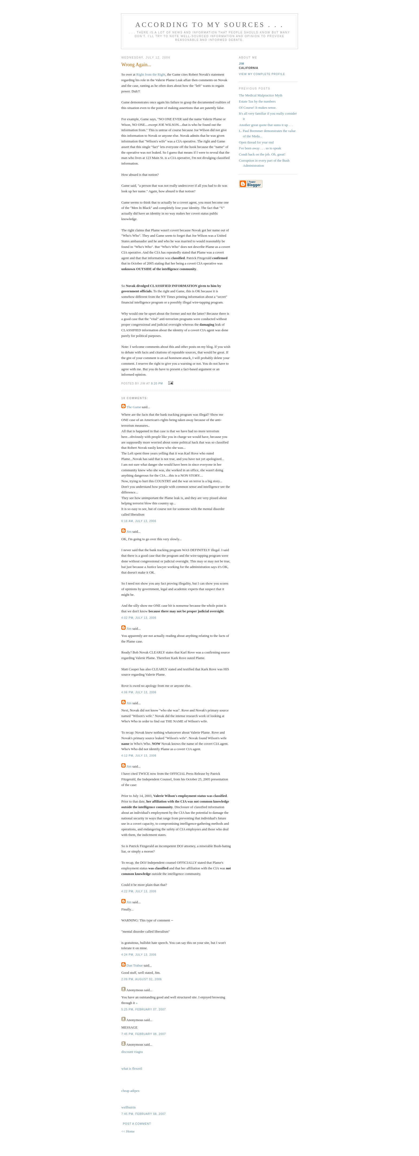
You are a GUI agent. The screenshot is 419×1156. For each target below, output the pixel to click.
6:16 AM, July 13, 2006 (138, 521)
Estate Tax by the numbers (257, 101)
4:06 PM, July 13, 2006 (139, 692)
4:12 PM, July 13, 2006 (139, 755)
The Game (133, 407)
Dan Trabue (134, 965)
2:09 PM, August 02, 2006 (141, 979)
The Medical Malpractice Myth (260, 95)
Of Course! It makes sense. (257, 108)
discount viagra (132, 1052)
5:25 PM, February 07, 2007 (143, 1009)
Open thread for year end (256, 142)
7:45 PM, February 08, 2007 (143, 1034)
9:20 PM (157, 383)
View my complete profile (262, 74)
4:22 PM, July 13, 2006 (139, 891)
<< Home (128, 1131)
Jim (128, 532)
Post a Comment (137, 1123)
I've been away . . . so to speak (260, 148)
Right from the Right (150, 74)
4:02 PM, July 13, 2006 (139, 617)
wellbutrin (128, 1107)
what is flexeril (131, 1069)
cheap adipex (130, 1091)
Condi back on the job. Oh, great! (262, 154)
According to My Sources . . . (209, 25)
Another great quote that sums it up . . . (266, 125)
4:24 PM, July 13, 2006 (139, 954)
